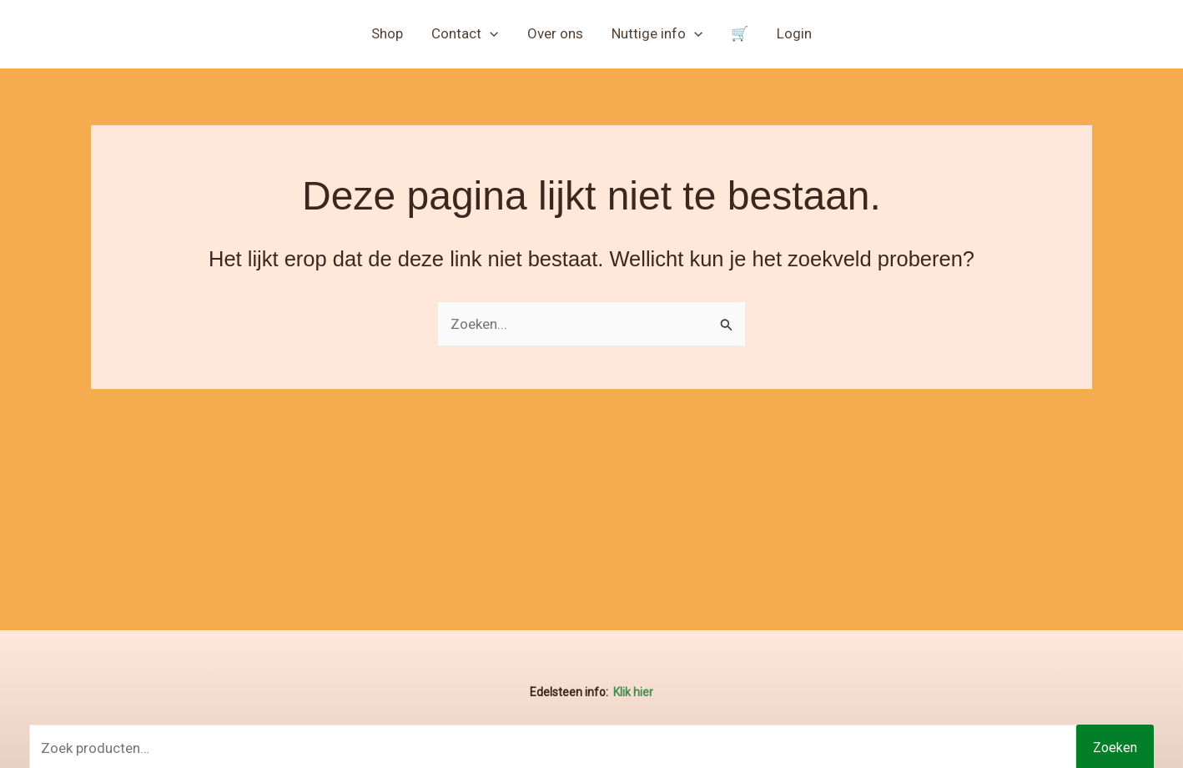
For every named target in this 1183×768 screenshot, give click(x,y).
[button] (489, 33)
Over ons (555, 33)
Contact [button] (464, 33)
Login (794, 33)
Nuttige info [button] (657, 33)
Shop (387, 33)
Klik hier (633, 692)
